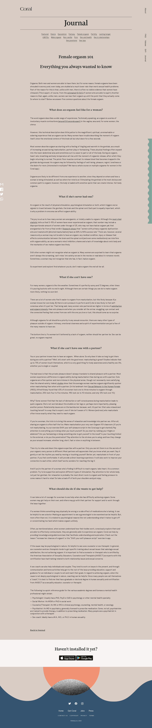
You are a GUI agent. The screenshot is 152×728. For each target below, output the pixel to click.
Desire (53, 34)
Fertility (94, 34)
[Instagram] (82, 703)
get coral (72, 711)
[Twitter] (69, 703)
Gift (146, 50)
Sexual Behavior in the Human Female (104, 386)
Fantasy (72, 34)
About (146, 11)
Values (146, 43)
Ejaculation (62, 34)
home (61, 711)
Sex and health (86, 37)
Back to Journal (37, 630)
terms (91, 715)
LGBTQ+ (46, 37)
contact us (63, 715)
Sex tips (82, 40)
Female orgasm (83, 34)
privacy (84, 715)
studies (60, 383)
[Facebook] (76, 703)
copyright (74, 715)
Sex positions (71, 40)
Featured (45, 34)
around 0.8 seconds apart (69, 121)
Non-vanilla (67, 37)
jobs (82, 711)
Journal (146, 58)
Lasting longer (105, 34)
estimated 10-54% (75, 93)
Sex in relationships (101, 37)
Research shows (69, 229)
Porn (76, 37)
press (91, 711)
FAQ (146, 36)
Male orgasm (56, 37)
